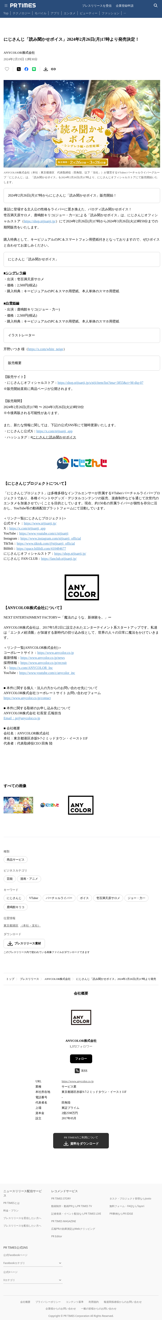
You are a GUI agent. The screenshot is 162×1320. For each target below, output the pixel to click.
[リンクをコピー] (53, 69)
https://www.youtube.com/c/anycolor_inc (47, 673)
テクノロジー (21, 13)
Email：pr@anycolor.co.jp (22, 718)
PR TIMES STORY (61, 1198)
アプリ (55, 13)
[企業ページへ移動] (81, 1018)
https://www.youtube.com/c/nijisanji (43, 533)
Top (5, 13)
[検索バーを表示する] (156, 5)
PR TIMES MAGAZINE (63, 1221)
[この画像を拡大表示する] (18, 805)
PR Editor (56, 1236)
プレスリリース (29, 978)
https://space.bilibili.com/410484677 (41, 548)
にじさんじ (14, 898)
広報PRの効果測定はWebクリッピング (73, 1229)
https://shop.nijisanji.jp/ (40, 221)
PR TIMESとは (11, 1203)
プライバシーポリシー (48, 1302)
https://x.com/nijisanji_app (54, 431)
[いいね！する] (7, 69)
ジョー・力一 (136, 898)
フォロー (81, 1058)
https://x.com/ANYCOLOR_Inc (31, 668)
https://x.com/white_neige (45, 349)
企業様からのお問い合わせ (61, 1308)
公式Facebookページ (15, 1255)
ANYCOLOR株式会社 (58, 978)
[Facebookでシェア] (26, 69)
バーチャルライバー (59, 898)
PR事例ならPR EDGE (121, 1213)
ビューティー (88, 13)
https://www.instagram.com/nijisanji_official (50, 538)
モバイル (40, 13)
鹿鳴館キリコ (15, 907)
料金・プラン (11, 1210)
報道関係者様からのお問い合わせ (123, 1302)
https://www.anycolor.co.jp (55, 652)
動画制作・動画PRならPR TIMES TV (71, 1206)
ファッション (110, 13)
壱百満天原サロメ (108, 898)
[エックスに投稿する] (18, 69)
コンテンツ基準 (75, 1302)
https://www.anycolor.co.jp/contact (27, 698)
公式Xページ (10, 1272)
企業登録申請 (125, 6)
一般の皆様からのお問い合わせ (98, 1308)
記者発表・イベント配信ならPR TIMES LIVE (76, 1213)
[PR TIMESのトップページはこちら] (23, 5)
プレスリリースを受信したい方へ (22, 1218)
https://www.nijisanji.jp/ (40, 523)
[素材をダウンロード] (45, 69)
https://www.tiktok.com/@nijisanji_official (46, 543)
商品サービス (15, 859)
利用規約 (94, 1302)
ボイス (84, 898)
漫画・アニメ (29, 878)
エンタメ (70, 13)
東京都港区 (11, 925)
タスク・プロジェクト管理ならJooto (130, 1198)
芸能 (10, 878)
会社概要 (25, 1302)
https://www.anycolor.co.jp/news (42, 657)
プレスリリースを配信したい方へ (22, 1225)
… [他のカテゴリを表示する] (125, 12)
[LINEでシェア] (34, 69)
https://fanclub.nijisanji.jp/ (59, 558)
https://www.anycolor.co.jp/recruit (43, 663)
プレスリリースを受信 (97, 6)
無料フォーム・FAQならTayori (126, 1206)
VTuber (33, 898)
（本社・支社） (30, 925)
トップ (10, 978)
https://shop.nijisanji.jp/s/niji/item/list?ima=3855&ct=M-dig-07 (100, 382)
